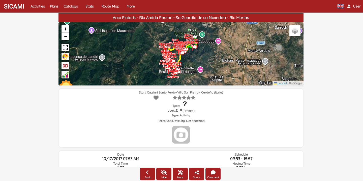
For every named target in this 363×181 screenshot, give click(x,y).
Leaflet (280, 83)
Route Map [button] (110, 6)
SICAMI (14, 6)
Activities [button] (38, 6)
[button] (353, 6)
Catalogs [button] (71, 6)
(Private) (188, 111)
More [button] (131, 6)
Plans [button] (54, 6)
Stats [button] (89, 6)
